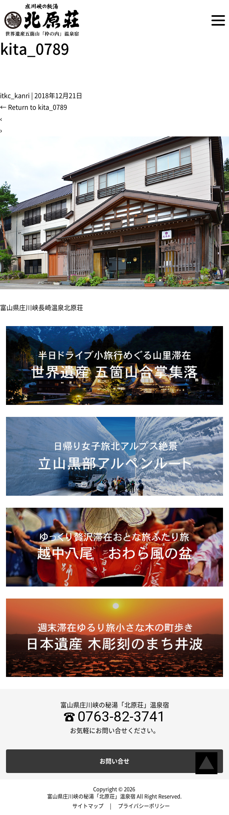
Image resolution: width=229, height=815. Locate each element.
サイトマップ (88, 806)
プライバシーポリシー (144, 806)
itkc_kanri (15, 95)
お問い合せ (114, 761)
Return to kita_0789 (33, 107)
